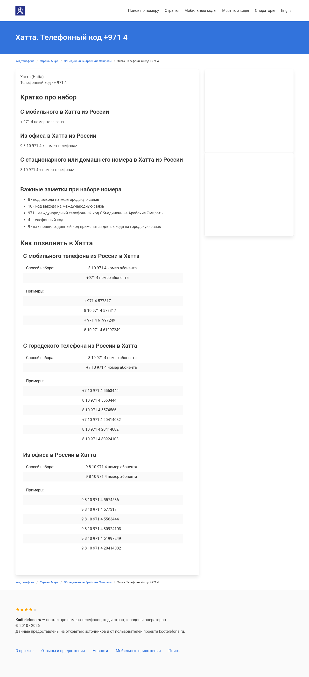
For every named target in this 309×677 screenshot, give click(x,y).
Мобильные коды (200, 10)
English (287, 10)
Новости (100, 650)
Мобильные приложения (138, 650)
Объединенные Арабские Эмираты (88, 61)
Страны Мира (49, 61)
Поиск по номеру (143, 10)
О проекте (24, 650)
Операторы (265, 10)
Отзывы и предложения (63, 650)
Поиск (174, 650)
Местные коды (235, 10)
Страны (172, 10)
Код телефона (24, 61)
